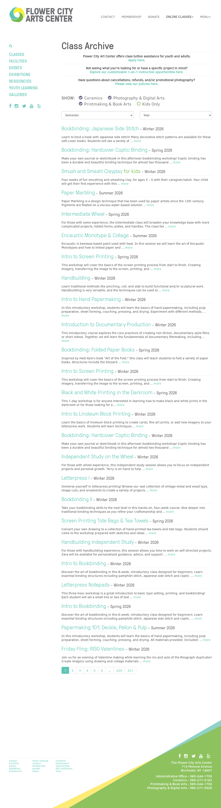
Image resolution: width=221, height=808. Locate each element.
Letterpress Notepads (86, 584)
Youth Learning (23, 87)
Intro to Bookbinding (84, 563)
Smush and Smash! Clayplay (101, 170)
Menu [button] (205, 16)
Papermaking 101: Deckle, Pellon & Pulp (104, 627)
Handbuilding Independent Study (98, 541)
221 (130, 670)
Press (58, 771)
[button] (180, 16)
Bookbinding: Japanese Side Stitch (100, 128)
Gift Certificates (64, 768)
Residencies (20, 81)
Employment (62, 763)
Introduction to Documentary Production (106, 324)
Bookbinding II (77, 498)
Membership (131, 16)
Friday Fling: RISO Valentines (93, 648)
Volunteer (61, 760)
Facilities (18, 61)
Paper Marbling (78, 192)
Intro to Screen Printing (88, 256)
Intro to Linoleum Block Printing (96, 413)
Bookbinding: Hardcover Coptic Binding (105, 149)
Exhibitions (19, 74)
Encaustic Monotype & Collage (95, 234)
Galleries (18, 94)
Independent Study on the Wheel (97, 456)
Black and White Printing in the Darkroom (107, 392)
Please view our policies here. (136, 84)
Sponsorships (63, 765)
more (137, 141)
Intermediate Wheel (83, 213)
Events (15, 67)
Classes (16, 54)
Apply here (136, 60)
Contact (108, 16)
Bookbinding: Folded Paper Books (98, 349)
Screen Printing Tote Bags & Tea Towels (105, 520)
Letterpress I (76, 477)
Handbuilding (76, 277)
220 (119, 670)
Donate (153, 16)
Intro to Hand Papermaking (91, 298)
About (35, 771)
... (109, 670)
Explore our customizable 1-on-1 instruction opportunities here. (136, 72)
